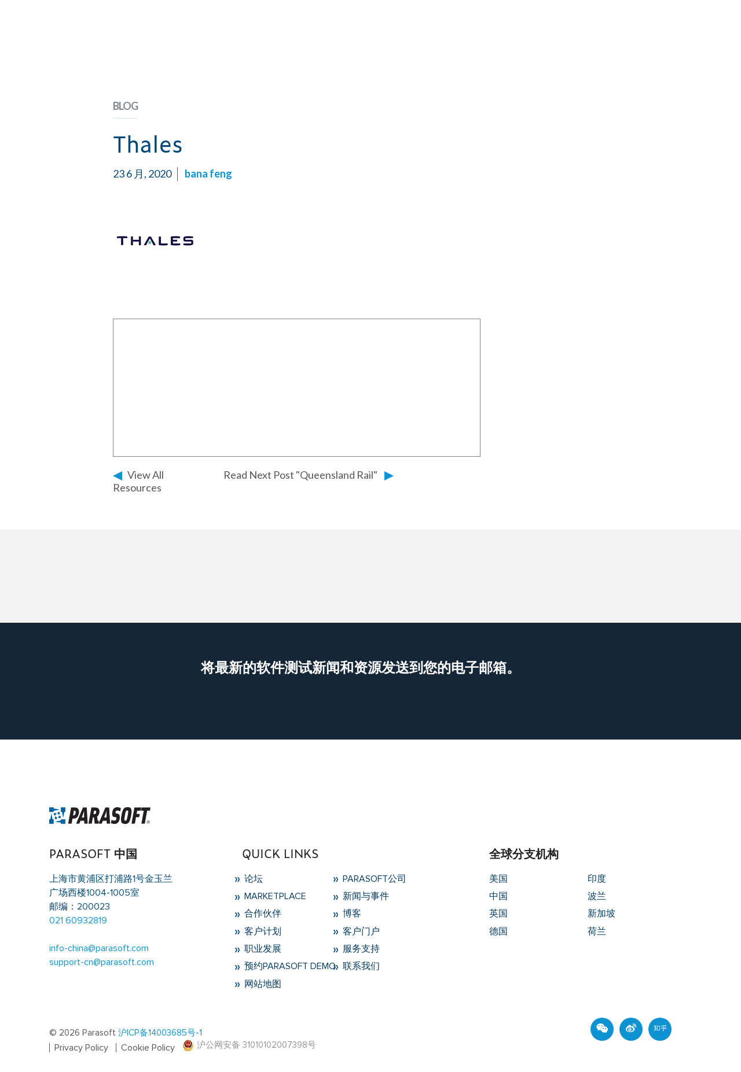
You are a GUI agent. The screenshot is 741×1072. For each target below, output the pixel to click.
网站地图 (261, 984)
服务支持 (360, 948)
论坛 (252, 879)
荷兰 (597, 931)
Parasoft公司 (373, 879)
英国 (498, 913)
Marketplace (274, 896)
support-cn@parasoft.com (101, 962)
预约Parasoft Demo (289, 966)
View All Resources (138, 481)
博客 (350, 913)
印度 (597, 879)
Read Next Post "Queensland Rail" (300, 474)
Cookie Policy (148, 1047)
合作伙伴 (261, 913)
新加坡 (601, 913)
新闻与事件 (364, 896)
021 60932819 (78, 920)
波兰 (597, 896)
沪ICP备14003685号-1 (160, 1033)
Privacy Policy (81, 1047)
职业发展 (261, 948)
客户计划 (261, 931)
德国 (498, 931)
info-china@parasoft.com (99, 948)
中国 (498, 896)
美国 (498, 879)
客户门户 (360, 931)
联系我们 (360, 966)
